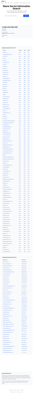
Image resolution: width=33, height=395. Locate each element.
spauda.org (5, 86)
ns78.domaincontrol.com (7, 350)
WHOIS (2, 2)
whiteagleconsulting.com (7, 197)
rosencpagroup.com (6, 219)
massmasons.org (6, 104)
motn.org (4, 110)
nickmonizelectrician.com (7, 211)
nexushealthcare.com (7, 193)
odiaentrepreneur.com (7, 239)
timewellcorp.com (6, 215)
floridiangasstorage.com (7, 126)
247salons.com (5, 70)
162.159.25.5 (24, 336)
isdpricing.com (5, 175)
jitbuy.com (4, 88)
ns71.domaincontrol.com (7, 342)
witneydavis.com (6, 249)
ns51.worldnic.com (6, 306)
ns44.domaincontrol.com (7, 310)
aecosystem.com (6, 177)
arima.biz (4, 114)
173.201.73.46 (24, 348)
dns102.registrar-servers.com (8, 324)
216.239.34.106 (24, 300)
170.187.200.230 (24, 326)
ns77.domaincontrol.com (7, 304)
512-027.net (5, 90)
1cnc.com (4, 64)
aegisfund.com (5, 130)
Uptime (11, 2)
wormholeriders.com (6, 171)
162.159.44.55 (24, 263)
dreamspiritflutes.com (7, 209)
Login (29, 2)
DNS (8, 2)
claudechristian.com (6, 187)
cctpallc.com (5, 100)
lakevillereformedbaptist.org (8, 156)
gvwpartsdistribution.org (7, 152)
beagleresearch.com (6, 138)
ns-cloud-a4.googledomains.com (9, 346)
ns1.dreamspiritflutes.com (7, 269)
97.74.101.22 (24, 287)
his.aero (4, 94)
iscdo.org (4, 154)
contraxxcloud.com (6, 136)
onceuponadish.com (6, 108)
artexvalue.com (5, 245)
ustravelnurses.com (6, 112)
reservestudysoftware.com (8, 201)
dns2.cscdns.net (6, 318)
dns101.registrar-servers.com (8, 326)
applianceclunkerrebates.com (8, 179)
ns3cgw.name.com (6, 334)
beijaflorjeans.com (6, 195)
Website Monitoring (23, 2)
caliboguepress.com (6, 237)
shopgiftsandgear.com (7, 132)
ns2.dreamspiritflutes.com (7, 265)
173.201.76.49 (24, 350)
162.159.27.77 (24, 320)
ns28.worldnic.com (6, 320)
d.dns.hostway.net (6, 312)
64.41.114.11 (24, 312)
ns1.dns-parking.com (6, 273)
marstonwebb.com (6, 213)
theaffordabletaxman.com (7, 241)
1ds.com (4, 58)
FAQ (15, 390)
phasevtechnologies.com (7, 189)
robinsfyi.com (5, 74)
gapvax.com (5, 233)
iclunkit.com (5, 84)
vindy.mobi (5, 52)
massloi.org (5, 76)
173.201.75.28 (24, 316)
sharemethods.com (6, 78)
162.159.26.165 (24, 306)
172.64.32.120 (24, 328)
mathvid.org (5, 163)
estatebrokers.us (6, 106)
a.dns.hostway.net (6, 340)
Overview (11, 390)
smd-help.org (5, 169)
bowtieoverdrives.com (7, 80)
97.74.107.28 (24, 322)
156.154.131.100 (24, 318)
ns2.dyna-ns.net (6, 336)
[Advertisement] (16, 21)
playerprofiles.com (6, 203)
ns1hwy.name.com (6, 267)
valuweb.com (5, 183)
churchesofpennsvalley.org (8, 148)
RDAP (6, 2)
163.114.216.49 (24, 279)
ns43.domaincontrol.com (7, 287)
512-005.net (5, 82)
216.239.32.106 (24, 271)
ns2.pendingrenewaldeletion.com (9, 308)
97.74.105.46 (24, 342)
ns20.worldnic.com (6, 281)
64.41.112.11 (4, 30)
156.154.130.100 (24, 261)
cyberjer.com (5, 102)
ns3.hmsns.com (6, 283)
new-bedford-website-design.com (9, 120)
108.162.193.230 (24, 302)
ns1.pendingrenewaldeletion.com (9, 330)
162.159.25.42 (24, 293)
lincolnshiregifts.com (6, 251)
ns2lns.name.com (6, 279)
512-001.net (5, 68)
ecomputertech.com (6, 128)
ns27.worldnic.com (6, 275)
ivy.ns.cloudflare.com (7, 328)
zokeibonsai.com (6, 217)
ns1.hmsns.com (5, 289)
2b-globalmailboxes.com (7, 54)
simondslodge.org (6, 167)
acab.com (4, 60)
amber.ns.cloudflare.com (7, 291)
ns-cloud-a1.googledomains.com (9, 271)
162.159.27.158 (24, 277)
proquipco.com (5, 72)
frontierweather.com (6, 231)
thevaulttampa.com (6, 221)
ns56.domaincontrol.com (7, 316)
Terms (18, 390)
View (20, 52)
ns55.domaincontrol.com (7, 322)
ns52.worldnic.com (6, 344)
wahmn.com (5, 199)
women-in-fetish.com (7, 134)
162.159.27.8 (24, 344)
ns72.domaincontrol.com (7, 348)
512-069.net (5, 185)
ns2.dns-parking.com (7, 293)
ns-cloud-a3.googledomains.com (9, 285)
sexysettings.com (6, 124)
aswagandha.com (6, 191)
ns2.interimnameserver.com (8, 352)
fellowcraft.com (6, 173)
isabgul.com (5, 116)
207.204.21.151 (24, 308)
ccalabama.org (5, 98)
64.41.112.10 (24, 340)
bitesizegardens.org (6, 146)
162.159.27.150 (24, 281)
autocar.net (5, 118)
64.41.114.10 (24, 314)
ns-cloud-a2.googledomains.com (9, 300)
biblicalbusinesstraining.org (8, 144)
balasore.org (5, 142)
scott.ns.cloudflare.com (7, 302)
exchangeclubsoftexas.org (8, 150)
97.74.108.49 (24, 304)
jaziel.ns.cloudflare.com (7, 263)
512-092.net (5, 66)
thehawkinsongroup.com (7, 243)
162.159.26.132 (24, 275)
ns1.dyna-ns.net (6, 277)
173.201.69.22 (24, 310)
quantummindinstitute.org (7, 165)
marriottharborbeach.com (7, 140)
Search (26, 15)
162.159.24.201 (24, 273)
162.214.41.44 (24, 330)
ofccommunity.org (6, 96)
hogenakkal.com (6, 229)
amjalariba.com (5, 92)
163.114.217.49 (24, 338)
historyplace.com (6, 62)
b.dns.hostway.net (6, 314)
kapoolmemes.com (6, 223)
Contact (21, 390)
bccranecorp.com (6, 207)
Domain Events (16, 2)
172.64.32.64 (24, 291)
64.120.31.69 (24, 265)
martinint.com (5, 205)
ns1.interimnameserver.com (8, 332)
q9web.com (5, 247)
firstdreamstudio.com (7, 235)
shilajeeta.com (5, 227)
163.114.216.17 (24, 267)
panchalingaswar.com (7, 225)
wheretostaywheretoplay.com (8, 122)
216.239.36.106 (24, 285)
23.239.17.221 (24, 324)
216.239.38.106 (24, 346)
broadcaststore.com (6, 181)
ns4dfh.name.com (6, 338)
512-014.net (5, 56)
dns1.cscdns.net (6, 261)
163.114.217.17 (24, 334)
